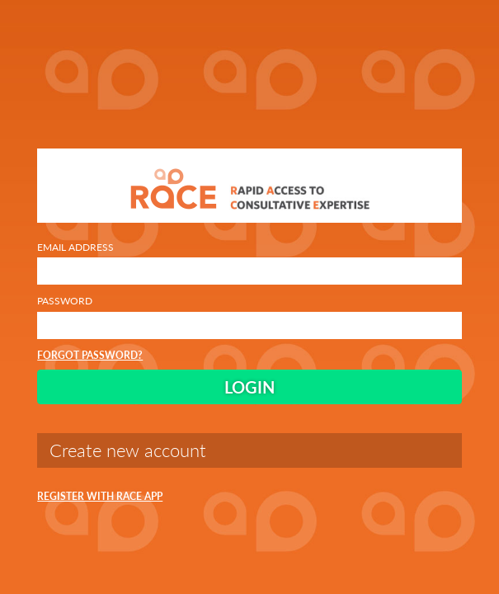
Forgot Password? (90, 355)
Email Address (249, 263)
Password (249, 316)
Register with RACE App (99, 496)
